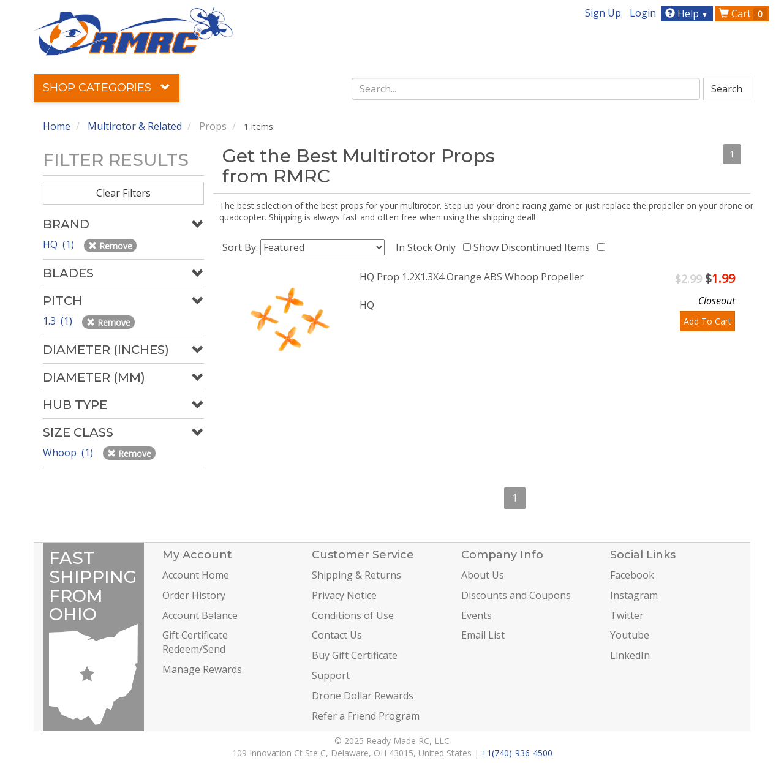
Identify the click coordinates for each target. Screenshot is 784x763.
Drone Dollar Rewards (362, 695)
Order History (193, 595)
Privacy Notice (344, 595)
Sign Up (603, 13)
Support (331, 675)
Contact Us (337, 635)
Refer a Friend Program (366, 716)
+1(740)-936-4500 (516, 753)
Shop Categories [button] (106, 87)
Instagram (634, 595)
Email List (483, 635)
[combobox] (526, 89)
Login (643, 13)
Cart (743, 13)
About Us (482, 575)
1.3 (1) (59, 321)
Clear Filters (123, 193)
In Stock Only (428, 247)
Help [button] (688, 13)
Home (56, 126)
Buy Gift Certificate (355, 655)
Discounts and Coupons (516, 595)
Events (476, 615)
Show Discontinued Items (534, 247)
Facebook (632, 575)
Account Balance (200, 615)
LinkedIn (630, 655)
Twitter (627, 615)
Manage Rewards (202, 669)
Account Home (195, 575)
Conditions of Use (353, 615)
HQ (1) (60, 244)
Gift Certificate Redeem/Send (195, 642)
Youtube (629, 635)
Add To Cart (707, 321)
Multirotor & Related (135, 126)
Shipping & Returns (356, 575)
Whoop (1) (69, 452)
